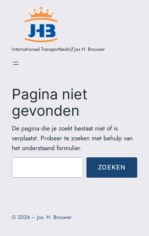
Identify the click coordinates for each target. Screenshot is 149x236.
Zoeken (112, 167)
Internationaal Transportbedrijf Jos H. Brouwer (58, 49)
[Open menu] (16, 63)
